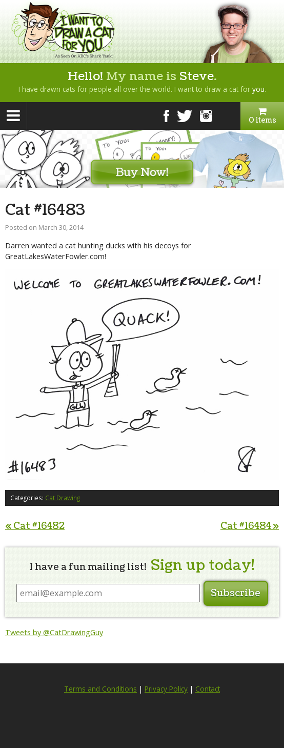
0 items (262, 116)
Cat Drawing (62, 498)
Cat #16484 (249, 526)
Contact (207, 689)
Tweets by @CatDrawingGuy (54, 632)
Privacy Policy (166, 689)
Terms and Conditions (100, 689)
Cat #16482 (35, 526)
